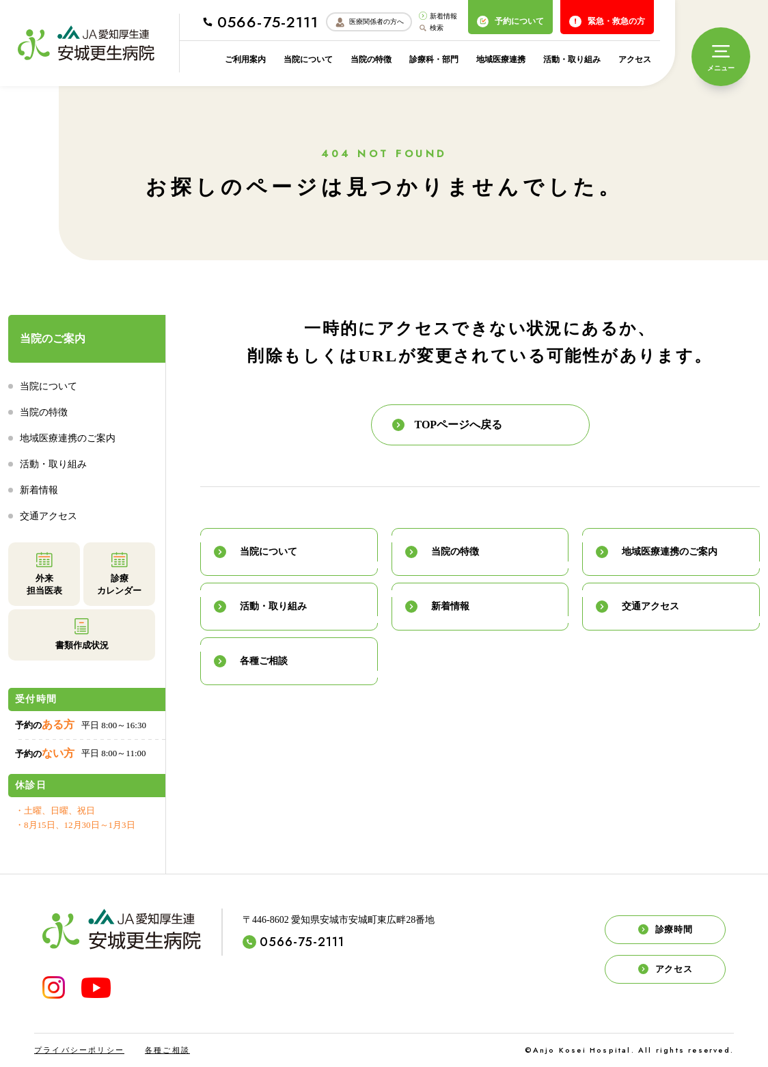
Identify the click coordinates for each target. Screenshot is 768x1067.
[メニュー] (720, 56)
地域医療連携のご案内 (67, 438)
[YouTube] (96, 988)
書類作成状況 (82, 633)
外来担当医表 (44, 572)
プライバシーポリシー (79, 1050)
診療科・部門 (433, 59)
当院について (308, 59)
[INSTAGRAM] (53, 987)
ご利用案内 (245, 59)
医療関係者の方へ (369, 22)
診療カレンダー (119, 572)
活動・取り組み (572, 59)
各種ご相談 (167, 1050)
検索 (431, 28)
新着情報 (438, 16)
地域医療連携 (500, 59)
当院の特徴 (371, 59)
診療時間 (665, 929)
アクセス (634, 59)
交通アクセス (48, 516)
